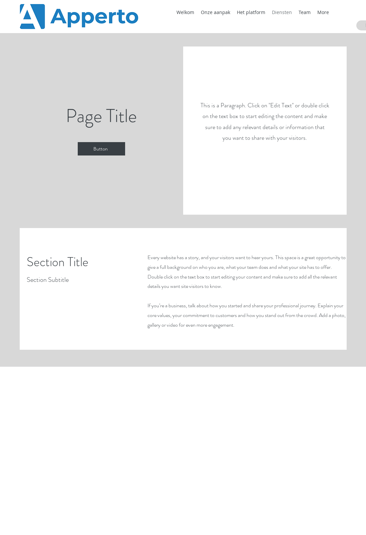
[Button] (101, 148)
